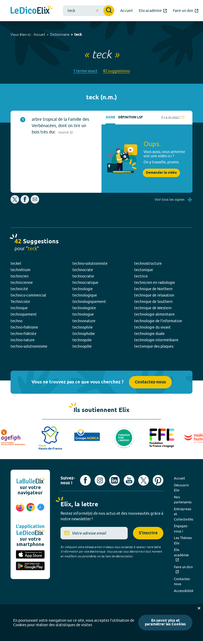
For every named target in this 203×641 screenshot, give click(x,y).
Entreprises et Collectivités (183, 514)
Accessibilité (183, 591)
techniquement (24, 314)
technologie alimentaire (154, 314)
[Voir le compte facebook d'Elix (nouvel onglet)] (85, 480)
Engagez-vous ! (181, 528)
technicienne (22, 282)
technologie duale (149, 333)
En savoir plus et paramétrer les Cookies (165, 622)
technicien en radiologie (154, 282)
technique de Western (153, 308)
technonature (83, 321)
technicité (19, 289)
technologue (83, 314)
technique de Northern (153, 289)
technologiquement (89, 301)
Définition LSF (130, 117)
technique (19, 308)
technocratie (83, 276)
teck (78, 34)
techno (16, 321)
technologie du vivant (152, 327)
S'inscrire (148, 533)
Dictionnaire (60, 34)
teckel (16, 263)
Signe (110, 117)
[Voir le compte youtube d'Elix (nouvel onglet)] (129, 480)
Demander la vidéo (161, 173)
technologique (84, 295)
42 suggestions (116, 71)
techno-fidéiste (23, 333)
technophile (82, 327)
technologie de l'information (158, 321)
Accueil (39, 34)
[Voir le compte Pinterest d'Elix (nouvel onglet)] (158, 480)
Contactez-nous (150, 382)
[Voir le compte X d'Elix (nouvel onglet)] (143, 480)
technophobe (83, 333)
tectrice (141, 276)
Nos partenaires (183, 499)
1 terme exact (85, 71)
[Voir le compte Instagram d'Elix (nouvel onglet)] (100, 480)
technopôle (82, 346)
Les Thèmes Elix (183, 540)
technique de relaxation (154, 295)
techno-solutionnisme (29, 346)
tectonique (143, 270)
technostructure (148, 263)
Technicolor (20, 301)
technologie (82, 289)
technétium (20, 270)
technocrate (82, 270)
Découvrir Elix (181, 487)
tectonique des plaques (153, 346)
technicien (20, 276)
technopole (82, 340)
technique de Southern (153, 301)
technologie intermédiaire (156, 340)
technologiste (84, 308)
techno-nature (23, 340)
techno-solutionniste (90, 263)
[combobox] (88, 10)
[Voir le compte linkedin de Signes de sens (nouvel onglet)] (114, 480)
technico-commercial (28, 295)
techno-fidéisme (24, 327)
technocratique (85, 282)
